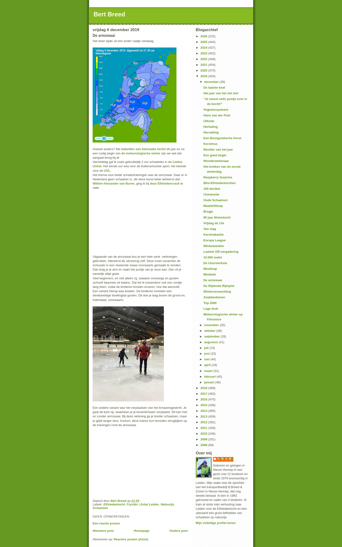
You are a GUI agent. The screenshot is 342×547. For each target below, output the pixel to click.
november (212, 325)
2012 (204, 422)
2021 (204, 65)
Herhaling (210, 126)
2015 (204, 405)
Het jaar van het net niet (220, 93)
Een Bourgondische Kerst (222, 138)
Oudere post (178, 531)
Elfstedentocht (114, 504)
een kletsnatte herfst (151, 149)
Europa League (214, 240)
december (212, 82)
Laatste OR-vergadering (220, 251)
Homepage (141, 531)
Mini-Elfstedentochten (219, 183)
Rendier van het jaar (218, 149)
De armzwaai (212, 280)
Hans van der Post (216, 115)
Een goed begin (214, 155)
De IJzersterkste (215, 263)
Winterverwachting (217, 291)
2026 (204, 36)
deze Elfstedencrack (165, 183)
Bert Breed (109, 14)
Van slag (209, 229)
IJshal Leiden (149, 504)
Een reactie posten (106, 523)
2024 (204, 47)
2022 (204, 59)
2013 (204, 416)
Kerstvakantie (213, 234)
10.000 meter (212, 257)
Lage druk (210, 308)
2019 (204, 76)
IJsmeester (211, 194)
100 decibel (211, 188)
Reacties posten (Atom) (131, 539)
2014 (204, 411)
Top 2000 (209, 303)
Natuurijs (167, 504)
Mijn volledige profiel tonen (216, 523)
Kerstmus (210, 144)
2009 (204, 439)
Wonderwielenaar (216, 161)
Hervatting (210, 132)
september (212, 336)
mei (207, 359)
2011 (204, 428)
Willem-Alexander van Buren (113, 183)
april (208, 365)
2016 (204, 399)
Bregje (208, 211)
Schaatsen (100, 508)
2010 (204, 433)
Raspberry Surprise (217, 177)
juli (206, 348)
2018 (204, 388)
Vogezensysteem (215, 109)
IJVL (107, 170)
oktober (210, 331)
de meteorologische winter (141, 153)
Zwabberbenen (214, 297)
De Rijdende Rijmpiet (218, 286)
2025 (204, 42)
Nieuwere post (103, 531)
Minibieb (209, 274)
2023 (204, 53)
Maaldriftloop (213, 206)
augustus (211, 342)
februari (210, 376)
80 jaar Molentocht (216, 217)
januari (209, 382)
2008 (204, 445)
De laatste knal (214, 87)
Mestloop (210, 269)
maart (209, 371)
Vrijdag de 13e (213, 223)
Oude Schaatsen (215, 200)
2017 (204, 393)
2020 (204, 70)
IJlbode (208, 121)
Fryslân (132, 504)
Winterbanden (213, 246)
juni (207, 353)
